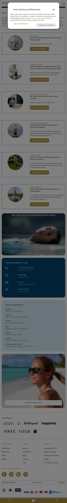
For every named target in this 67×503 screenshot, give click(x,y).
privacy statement (38, 18)
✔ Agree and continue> (46, 25)
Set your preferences (21, 23)
